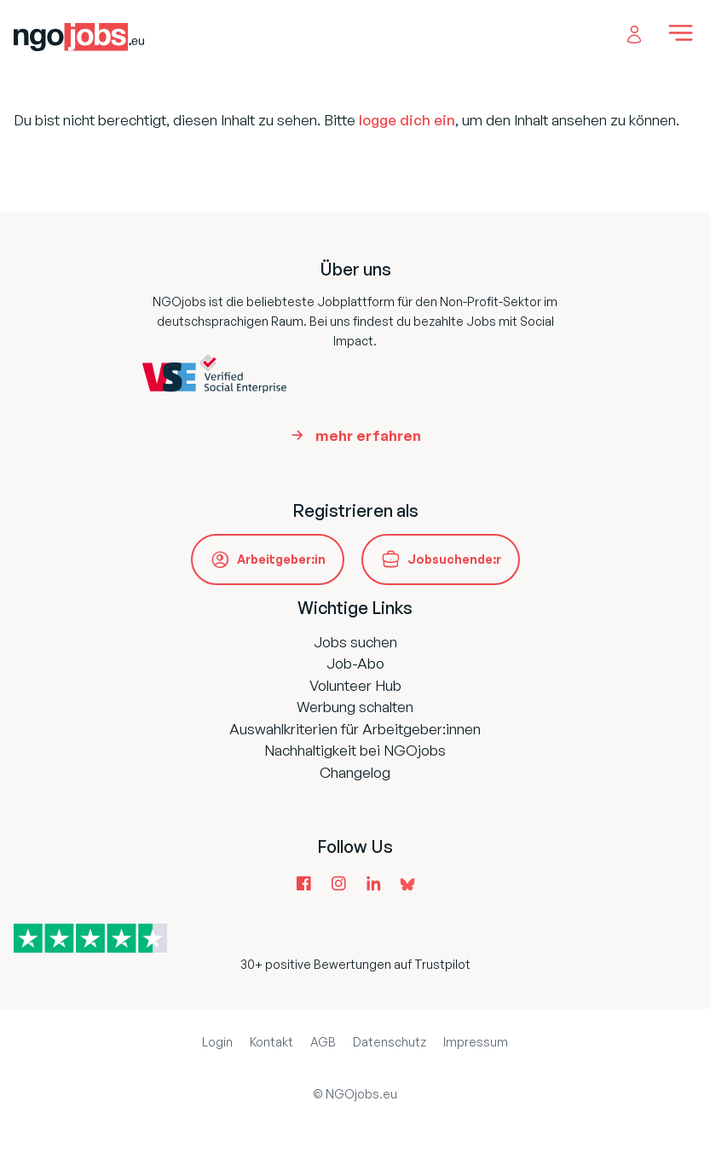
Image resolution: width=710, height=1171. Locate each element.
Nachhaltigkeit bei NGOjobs (355, 750)
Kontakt (271, 1042)
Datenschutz (389, 1042)
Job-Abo (355, 663)
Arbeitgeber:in (281, 559)
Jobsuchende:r (454, 559)
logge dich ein (407, 120)
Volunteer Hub (355, 685)
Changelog (355, 772)
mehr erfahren (368, 435)
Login (217, 1042)
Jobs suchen (355, 642)
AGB (323, 1042)
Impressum (475, 1042)
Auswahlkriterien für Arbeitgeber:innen (355, 729)
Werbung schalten (355, 707)
